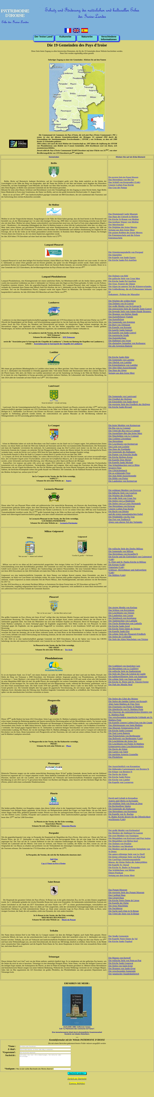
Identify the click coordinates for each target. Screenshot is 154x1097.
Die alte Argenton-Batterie (120, 346)
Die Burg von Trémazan (119, 324)
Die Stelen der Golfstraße (120, 636)
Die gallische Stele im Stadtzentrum (124, 671)
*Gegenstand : (9, 1052)
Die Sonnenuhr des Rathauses (121, 452)
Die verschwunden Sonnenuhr (122, 971)
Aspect (68, 481)
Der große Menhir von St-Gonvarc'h (124, 306)
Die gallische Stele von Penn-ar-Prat (124, 960)
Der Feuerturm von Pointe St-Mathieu (125, 706)
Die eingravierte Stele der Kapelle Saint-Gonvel (130, 308)
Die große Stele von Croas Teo (122, 498)
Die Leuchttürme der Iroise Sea (122, 741)
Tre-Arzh (68, 650)
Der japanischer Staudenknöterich (123, 973)
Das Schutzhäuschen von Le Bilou (124, 465)
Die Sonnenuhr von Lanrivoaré (122, 396)
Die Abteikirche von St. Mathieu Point (125, 709)
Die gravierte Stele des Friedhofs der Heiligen (129, 404)
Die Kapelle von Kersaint (120, 327)
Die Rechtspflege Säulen (119, 806)
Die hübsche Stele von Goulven (122, 493)
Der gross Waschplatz (118, 905)
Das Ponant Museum (117, 889)
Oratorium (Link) (116, 567)
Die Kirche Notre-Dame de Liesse (123, 900)
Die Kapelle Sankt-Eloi (119, 631)
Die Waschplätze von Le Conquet (123, 436)
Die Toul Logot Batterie (119, 733)
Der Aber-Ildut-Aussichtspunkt (122, 367)
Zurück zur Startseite (77, 1081)
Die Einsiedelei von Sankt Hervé (123, 401)
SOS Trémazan (69, 337)
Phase (68, 746)
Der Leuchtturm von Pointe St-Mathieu (126, 743)
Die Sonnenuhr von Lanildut (121, 359)
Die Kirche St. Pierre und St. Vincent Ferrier (128, 681)
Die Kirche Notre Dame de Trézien (124, 628)
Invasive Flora (114, 467)
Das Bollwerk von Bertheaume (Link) (125, 738)
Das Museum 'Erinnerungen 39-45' (124, 728)
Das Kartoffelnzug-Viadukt (120, 316)
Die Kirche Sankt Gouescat (120, 963)
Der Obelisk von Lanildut (120, 362)
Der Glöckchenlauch (117, 470)
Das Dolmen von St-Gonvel (121, 303)
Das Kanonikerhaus (117, 338)
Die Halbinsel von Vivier (119, 340)
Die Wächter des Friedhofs (120, 495)
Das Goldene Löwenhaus (119, 438)
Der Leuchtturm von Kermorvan (123, 444)
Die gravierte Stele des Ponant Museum (123, 177)
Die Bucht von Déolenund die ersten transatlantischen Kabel (125, 512)
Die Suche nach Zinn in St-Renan (123, 911)
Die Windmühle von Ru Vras (121, 516)
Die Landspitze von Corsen (120, 615)
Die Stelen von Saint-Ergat (120, 965)
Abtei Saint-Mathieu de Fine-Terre (124, 704)
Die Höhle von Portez (118, 478)
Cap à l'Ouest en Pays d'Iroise (53, 863)
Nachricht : (10, 1055)
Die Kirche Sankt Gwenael (120, 730)
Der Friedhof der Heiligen (120, 399)
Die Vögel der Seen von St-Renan (123, 913)
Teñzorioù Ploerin (68, 826)
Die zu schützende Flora (119, 473)
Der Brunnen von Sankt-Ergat (121, 968)
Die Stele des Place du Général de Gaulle (127, 674)
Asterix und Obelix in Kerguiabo (123, 800)
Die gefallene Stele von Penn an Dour (125, 803)
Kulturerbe (65, 36)
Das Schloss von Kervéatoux (121, 610)
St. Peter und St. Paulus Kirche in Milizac (127, 562)
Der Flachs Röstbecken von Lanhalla (125, 623)
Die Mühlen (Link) (117, 575)
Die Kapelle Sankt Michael (120, 462)
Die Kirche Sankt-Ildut (118, 357)
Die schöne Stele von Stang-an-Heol (124, 679)
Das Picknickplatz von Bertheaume (124, 735)
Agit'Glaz (54, 859)
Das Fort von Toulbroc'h (119, 519)
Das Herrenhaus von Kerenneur (122, 811)
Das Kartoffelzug (116, 319)
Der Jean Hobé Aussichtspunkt (122, 475)
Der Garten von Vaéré (118, 751)
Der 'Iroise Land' (43, 36)
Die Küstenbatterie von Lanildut (123, 365)
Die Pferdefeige (115, 757)
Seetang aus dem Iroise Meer (121, 373)
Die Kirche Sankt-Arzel (119, 626)
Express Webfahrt (77, 1086)
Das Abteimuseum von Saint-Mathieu (125, 725)
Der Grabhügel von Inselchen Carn (124, 666)
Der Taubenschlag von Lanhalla (122, 620)
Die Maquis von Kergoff (119, 957)
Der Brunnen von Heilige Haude (123, 314)
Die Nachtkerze (115, 908)
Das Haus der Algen (117, 370)
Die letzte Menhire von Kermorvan (124, 425)
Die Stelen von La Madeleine (121, 501)
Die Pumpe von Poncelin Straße (122, 454)
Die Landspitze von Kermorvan (122, 481)
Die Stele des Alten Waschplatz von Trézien (128, 639)
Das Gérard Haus (116, 897)
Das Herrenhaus (115, 441)
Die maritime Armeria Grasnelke (123, 754)
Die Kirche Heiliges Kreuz (120, 457)
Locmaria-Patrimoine (68, 523)
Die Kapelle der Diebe (118, 903)
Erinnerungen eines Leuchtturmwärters (126, 746)
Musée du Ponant (69, 920)
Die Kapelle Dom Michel (119, 459)
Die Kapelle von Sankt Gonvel (122, 332)
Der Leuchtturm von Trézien (121, 612)
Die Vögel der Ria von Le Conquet (124, 430)
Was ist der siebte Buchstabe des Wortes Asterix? (34, 1071)
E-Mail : (12, 1049)
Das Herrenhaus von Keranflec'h (123, 554)
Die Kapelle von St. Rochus (121, 814)
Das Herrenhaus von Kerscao (121, 506)
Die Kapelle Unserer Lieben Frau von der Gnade (130, 722)
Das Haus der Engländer (119, 449)
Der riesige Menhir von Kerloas (122, 607)
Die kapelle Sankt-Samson (120, 330)
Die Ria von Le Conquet (119, 428)
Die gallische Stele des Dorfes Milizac (125, 548)
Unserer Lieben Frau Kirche (121, 508)
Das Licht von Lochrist (118, 446)
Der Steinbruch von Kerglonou (122, 618)
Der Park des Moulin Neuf (120, 684)
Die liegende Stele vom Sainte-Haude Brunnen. (129, 311)
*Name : (12, 1046)
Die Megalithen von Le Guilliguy (123, 668)
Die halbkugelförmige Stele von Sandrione (127, 676)
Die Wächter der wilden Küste (122, 300)
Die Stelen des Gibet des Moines (123, 698)
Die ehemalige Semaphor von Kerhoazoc (127, 343)
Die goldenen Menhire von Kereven (124, 490)
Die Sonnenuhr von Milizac (120, 551)
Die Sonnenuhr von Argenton (121, 322)
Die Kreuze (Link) (116, 564)
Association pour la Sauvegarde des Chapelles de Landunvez (58, 344)
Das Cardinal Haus (117, 895)
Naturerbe (87, 36)
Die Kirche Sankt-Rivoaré (120, 407)
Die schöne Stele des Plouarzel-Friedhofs (127, 634)
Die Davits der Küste (117, 749)
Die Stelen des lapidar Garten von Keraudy (127, 701)
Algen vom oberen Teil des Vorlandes (125, 522)
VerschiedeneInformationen (109, 38)
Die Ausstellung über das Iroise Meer (125, 433)
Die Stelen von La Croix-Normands (124, 503)
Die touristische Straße (118, 335)
